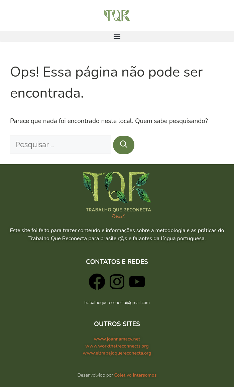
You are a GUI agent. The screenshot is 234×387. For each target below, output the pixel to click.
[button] (117, 36)
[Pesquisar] (123, 145)
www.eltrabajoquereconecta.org (117, 353)
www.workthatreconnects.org (116, 346)
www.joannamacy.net (117, 339)
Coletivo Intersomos (135, 375)
